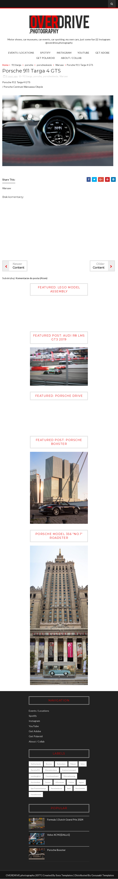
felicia (72, 782)
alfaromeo (60, 782)
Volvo (83, 764)
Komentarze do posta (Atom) (31, 278)
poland (74, 764)
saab (70, 788)
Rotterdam (62, 764)
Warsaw (59, 65)
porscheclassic (57, 788)
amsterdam (36, 782)
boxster (50, 764)
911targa (16, 65)
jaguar (82, 782)
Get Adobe (102, 52)
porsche (29, 65)
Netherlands (37, 764)
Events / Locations (21, 52)
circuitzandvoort (53, 776)
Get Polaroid (45, 57)
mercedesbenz (52, 770)
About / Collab (71, 57)
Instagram (64, 52)
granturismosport (70, 770)
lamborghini (37, 776)
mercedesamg (70, 776)
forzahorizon (51, 794)
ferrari (49, 782)
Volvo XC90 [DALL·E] (59, 834)
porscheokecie (44, 65)
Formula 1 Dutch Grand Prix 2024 (66, 819)
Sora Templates (64, 875)
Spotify (45, 52)
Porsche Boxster (57, 849)
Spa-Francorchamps (39, 788)
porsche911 (36, 770)
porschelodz (36, 794)
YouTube (83, 52)
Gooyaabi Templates (102, 875)
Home (5, 65)
